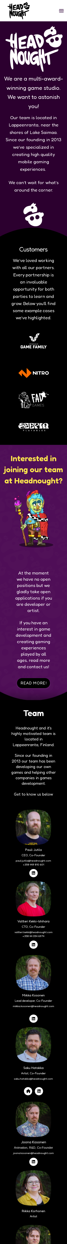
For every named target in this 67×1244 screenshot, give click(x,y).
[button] (61, 10)
